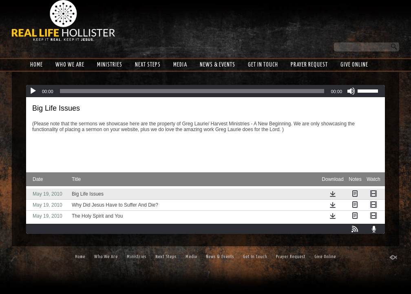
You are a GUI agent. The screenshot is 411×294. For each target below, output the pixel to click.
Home (36, 65)
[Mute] (351, 91)
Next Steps (148, 65)
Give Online (354, 65)
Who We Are (69, 65)
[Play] (33, 91)
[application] (205, 91)
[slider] (192, 91)
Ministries (109, 65)
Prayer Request (309, 65)
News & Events (217, 65)
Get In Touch (263, 65)
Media (180, 65)
